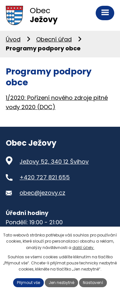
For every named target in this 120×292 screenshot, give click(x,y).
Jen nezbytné (61, 282)
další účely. (83, 247)
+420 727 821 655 (45, 177)
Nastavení (93, 282)
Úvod (13, 39)
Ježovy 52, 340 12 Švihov (54, 162)
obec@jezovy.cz (42, 193)
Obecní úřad (54, 39)
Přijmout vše (28, 282)
